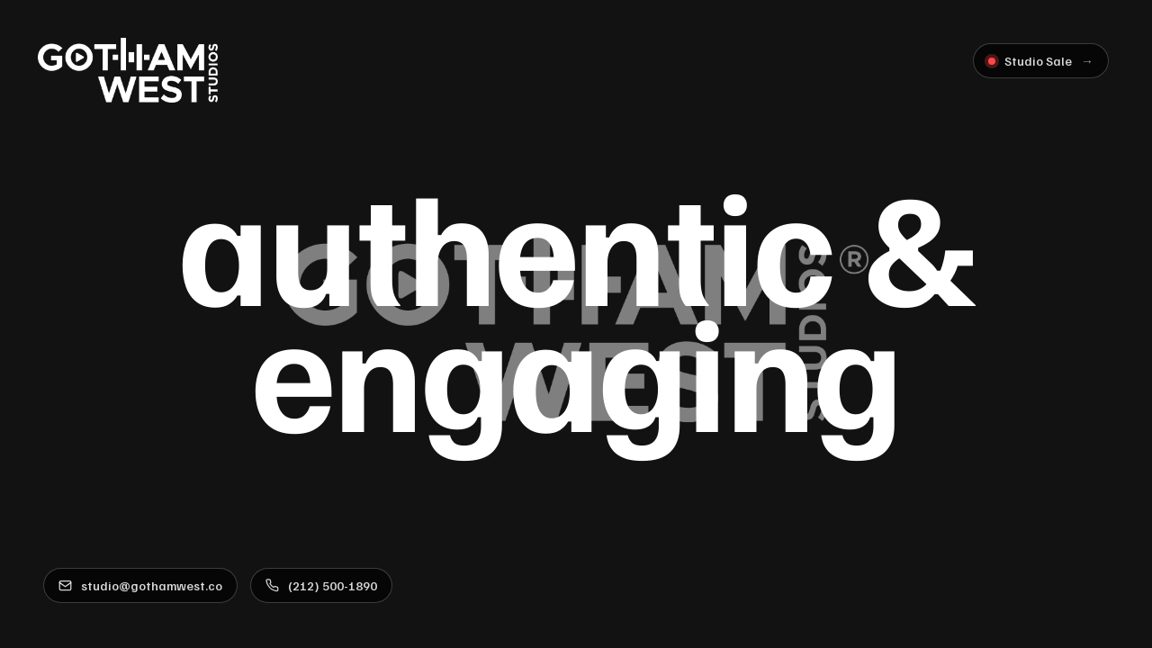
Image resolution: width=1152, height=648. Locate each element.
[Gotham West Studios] (127, 70)
